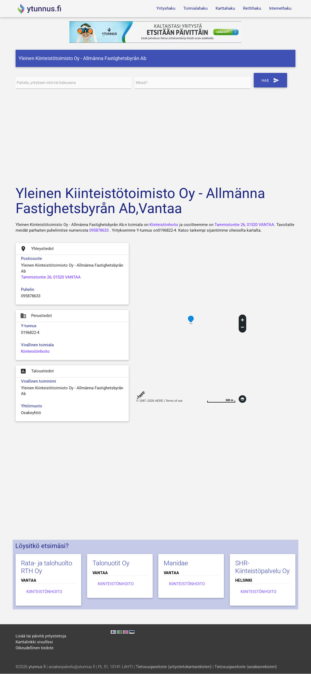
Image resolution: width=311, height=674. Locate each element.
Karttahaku (225, 8)
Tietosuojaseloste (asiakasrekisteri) (246, 667)
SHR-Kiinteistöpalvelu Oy (262, 567)
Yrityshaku (165, 8)
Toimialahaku (195, 8)
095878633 (99, 230)
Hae (271, 80)
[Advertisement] (155, 136)
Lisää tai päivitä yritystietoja (41, 636)
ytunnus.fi (37, 667)
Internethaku (280, 8)
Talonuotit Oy (110, 563)
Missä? (142, 82)
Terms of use (174, 400)
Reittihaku (252, 8)
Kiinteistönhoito (163, 225)
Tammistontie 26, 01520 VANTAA (244, 225)
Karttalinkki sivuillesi (34, 642)
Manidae (176, 563)
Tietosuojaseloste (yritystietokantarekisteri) (174, 667)
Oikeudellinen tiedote (34, 648)
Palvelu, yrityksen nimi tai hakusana (48, 82)
